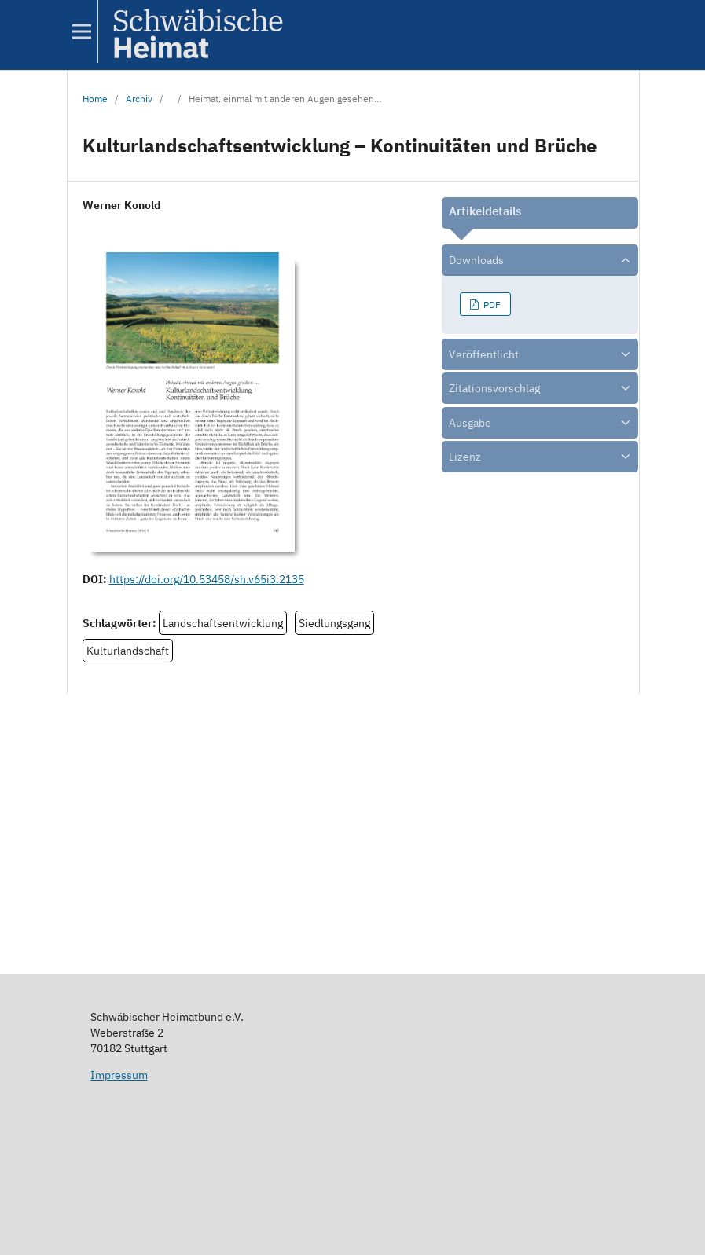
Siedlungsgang (334, 623)
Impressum (119, 1075)
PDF (491, 304)
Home (95, 98)
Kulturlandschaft (127, 651)
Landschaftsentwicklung (223, 623)
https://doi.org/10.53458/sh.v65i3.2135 (206, 579)
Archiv (139, 98)
